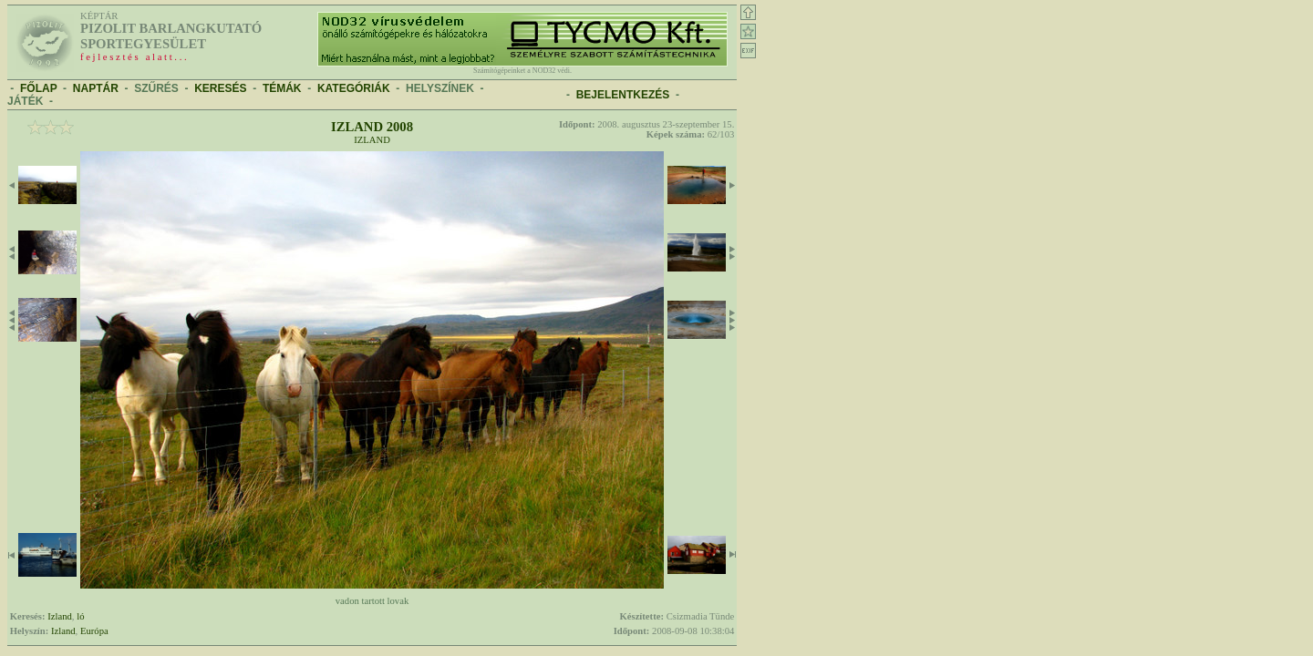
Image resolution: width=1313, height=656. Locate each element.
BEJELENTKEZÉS (623, 94)
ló (80, 616)
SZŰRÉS (156, 88)
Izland (372, 140)
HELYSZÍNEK (440, 88)
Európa (94, 631)
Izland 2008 (372, 126)
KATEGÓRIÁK (353, 88)
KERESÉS (220, 88)
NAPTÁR (96, 88)
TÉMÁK (282, 88)
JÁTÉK (25, 101)
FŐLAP (38, 88)
